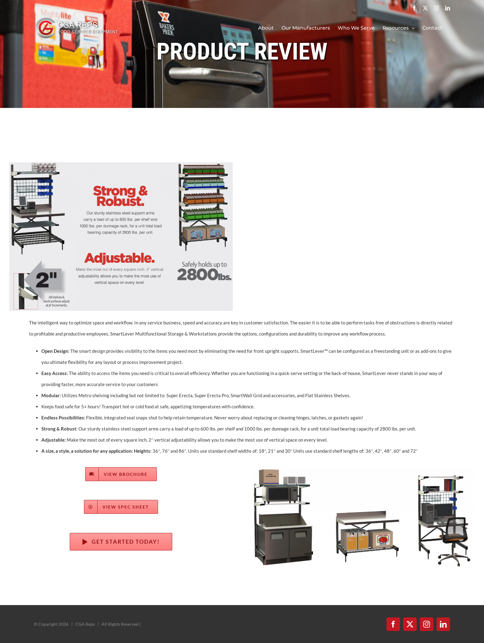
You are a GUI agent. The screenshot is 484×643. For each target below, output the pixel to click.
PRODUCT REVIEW (242, 51)
